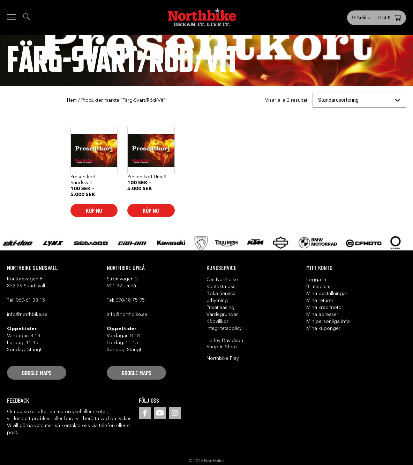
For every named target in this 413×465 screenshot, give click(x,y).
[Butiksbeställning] (359, 100)
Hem (72, 100)
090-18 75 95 (130, 300)
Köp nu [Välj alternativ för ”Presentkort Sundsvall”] (94, 210)
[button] (36, 373)
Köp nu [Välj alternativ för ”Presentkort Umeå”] (151, 210)
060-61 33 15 (30, 300)
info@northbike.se (27, 314)
